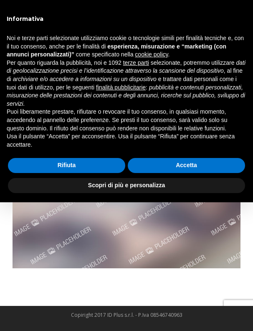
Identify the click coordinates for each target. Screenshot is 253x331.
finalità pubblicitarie (121, 87)
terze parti (136, 62)
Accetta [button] (186, 165)
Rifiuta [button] (67, 165)
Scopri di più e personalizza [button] (126, 185)
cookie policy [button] (151, 54)
